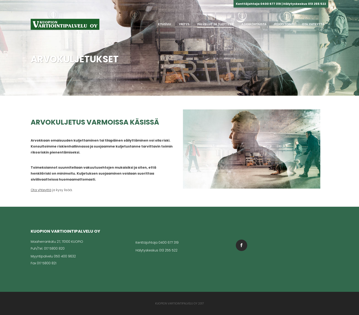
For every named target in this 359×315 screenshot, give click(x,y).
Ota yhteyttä (41, 190)
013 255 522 (168, 250)
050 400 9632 (65, 256)
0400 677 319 (168, 242)
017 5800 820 (54, 248)
